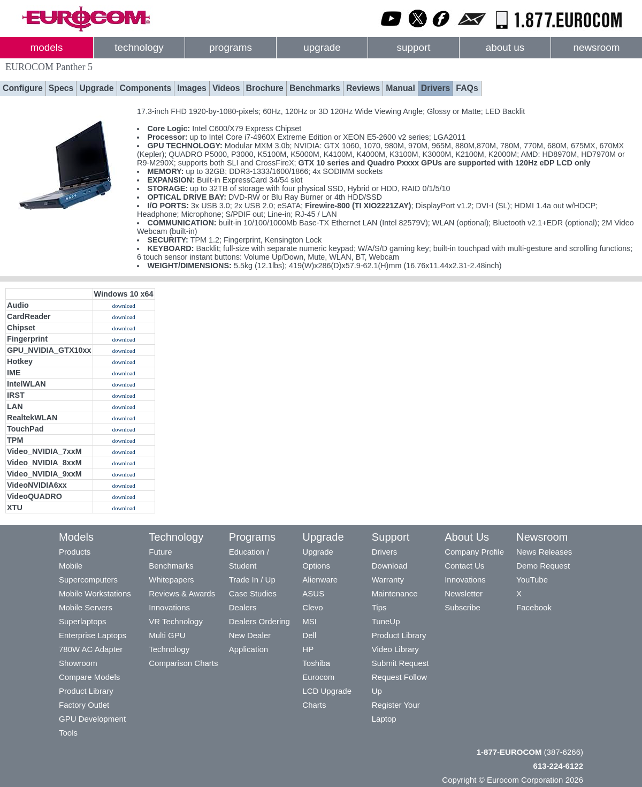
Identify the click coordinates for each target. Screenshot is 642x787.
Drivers (435, 88)
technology (138, 47)
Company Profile (474, 551)
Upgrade (96, 88)
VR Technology (176, 621)
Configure (23, 88)
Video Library (395, 649)
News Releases (544, 551)
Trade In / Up (252, 579)
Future (160, 551)
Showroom (78, 663)
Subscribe (462, 607)
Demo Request (543, 565)
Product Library (86, 690)
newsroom (596, 47)
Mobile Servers (85, 607)
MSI (309, 621)
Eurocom (318, 677)
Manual (400, 88)
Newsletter (464, 593)
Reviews (363, 88)
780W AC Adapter (91, 649)
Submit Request (400, 663)
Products (74, 551)
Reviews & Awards (182, 593)
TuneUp (386, 621)
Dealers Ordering (259, 621)
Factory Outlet (84, 704)
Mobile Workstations (95, 593)
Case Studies (253, 593)
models (46, 47)
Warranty (388, 579)
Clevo (312, 607)
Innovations (169, 607)
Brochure (265, 88)
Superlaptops (82, 621)
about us (505, 47)
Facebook (534, 607)
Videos (226, 88)
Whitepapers (171, 579)
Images (192, 88)
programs (230, 47)
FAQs (467, 88)
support (413, 47)
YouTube (532, 579)
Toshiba (316, 663)
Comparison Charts (183, 663)
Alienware (320, 579)
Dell (309, 635)
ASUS (313, 593)
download (123, 305)
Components (146, 88)
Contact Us (464, 565)
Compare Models (89, 677)
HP (308, 649)
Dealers (243, 607)
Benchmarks (314, 88)
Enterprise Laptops (92, 635)
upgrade (321, 47)
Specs (61, 88)
